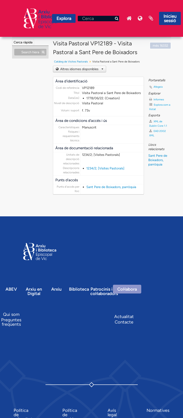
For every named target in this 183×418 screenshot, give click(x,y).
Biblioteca (79, 289)
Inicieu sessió (169, 18)
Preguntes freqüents (11, 322)
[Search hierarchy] (30, 52)
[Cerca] (98, 18)
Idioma (139, 18)
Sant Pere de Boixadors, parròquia (111, 187)
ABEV (11, 289)
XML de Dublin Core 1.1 (158, 123)
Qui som (11, 314)
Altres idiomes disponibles (81, 69)
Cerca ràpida (23, 42)
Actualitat (124, 316)
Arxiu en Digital (34, 291)
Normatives (158, 410)
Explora (63, 18)
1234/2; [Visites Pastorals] (105, 168)
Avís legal (112, 412)
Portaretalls (150, 18)
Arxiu (56, 289)
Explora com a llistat (159, 107)
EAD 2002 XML (157, 133)
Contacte (124, 322)
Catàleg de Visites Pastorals (71, 61)
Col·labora (127, 289)
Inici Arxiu (128, 18)
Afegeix (158, 86)
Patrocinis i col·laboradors (104, 291)
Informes (156, 99)
